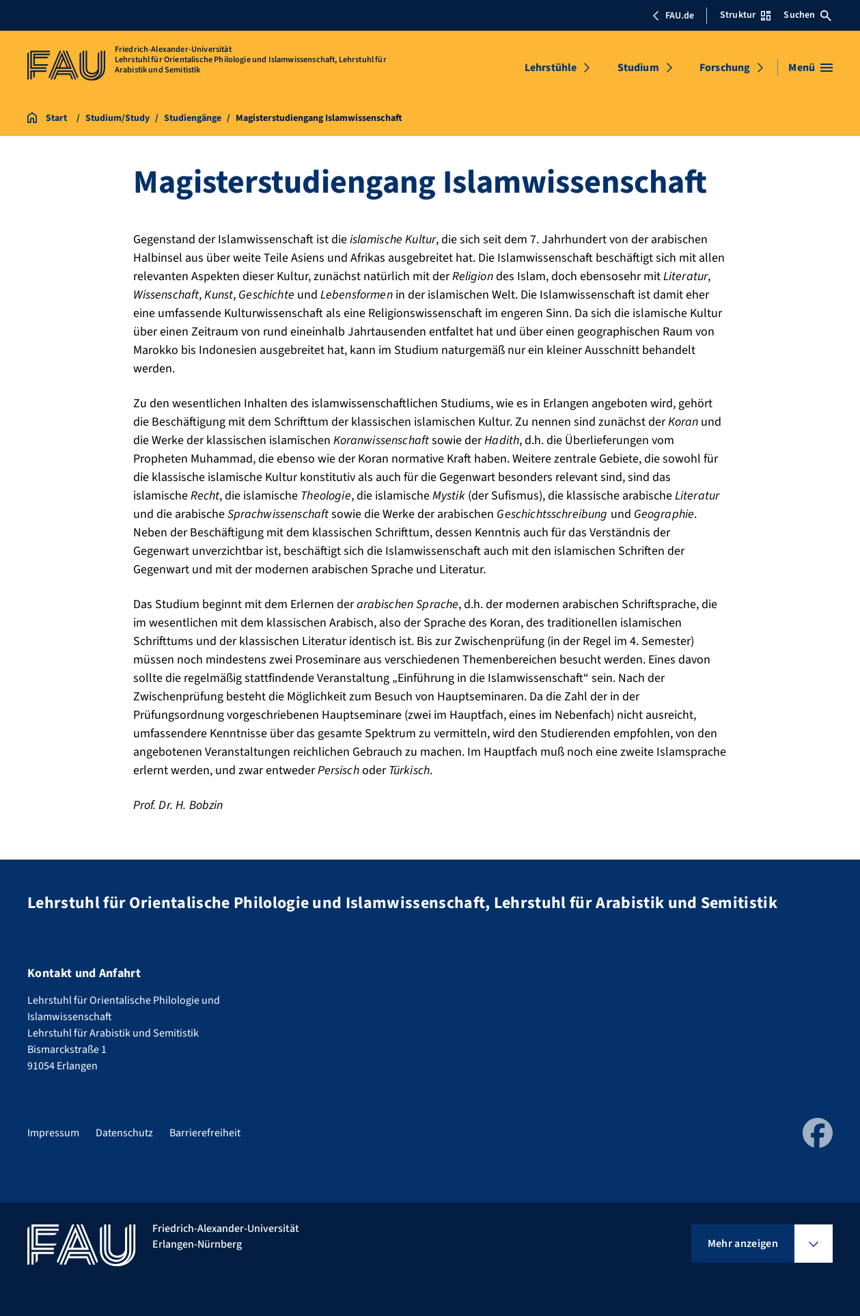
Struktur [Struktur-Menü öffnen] (745, 15)
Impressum (53, 1132)
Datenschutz (124, 1132)
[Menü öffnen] (810, 68)
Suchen (807, 15)
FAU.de (673, 16)
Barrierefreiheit (204, 1132)
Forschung (724, 67)
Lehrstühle (551, 67)
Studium (638, 67)
